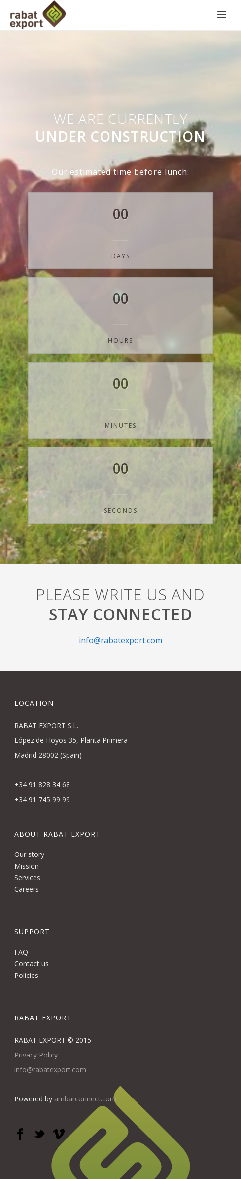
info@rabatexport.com (120, 640)
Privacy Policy (36, 1054)
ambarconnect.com (85, 1098)
